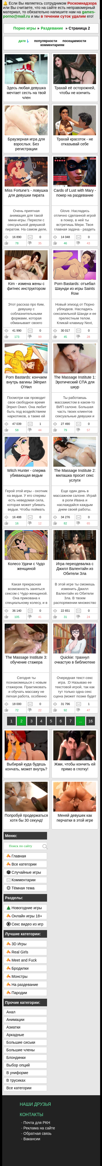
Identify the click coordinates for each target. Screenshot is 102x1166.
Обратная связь (37, 1133)
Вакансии (31, 1139)
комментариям (52, 45)
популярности (45, 41)
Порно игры (24, 28)
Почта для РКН (36, 1122)
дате (22, 41)
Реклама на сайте (39, 1128)
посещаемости (74, 41)
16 (90, 721)
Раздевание (52, 28)
